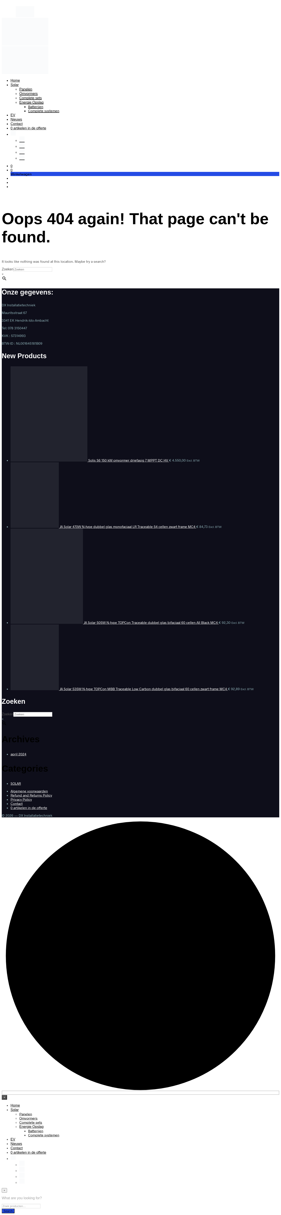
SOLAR (16, 783)
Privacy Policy (21, 799)
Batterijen (35, 106)
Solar (15, 85)
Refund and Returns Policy (31, 795)
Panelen (25, 89)
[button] (12, 166)
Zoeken (7, 269)
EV (13, 115)
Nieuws (16, 119)
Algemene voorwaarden (29, 791)
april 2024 (18, 754)
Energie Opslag (31, 102)
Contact (17, 124)
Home (15, 80)
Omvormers (28, 93)
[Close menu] (4, 1097)
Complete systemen (43, 111)
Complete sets (30, 98)
